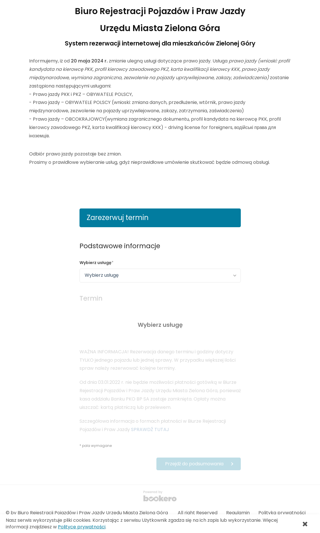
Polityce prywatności (81, 526)
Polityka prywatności (282, 512)
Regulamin (238, 512)
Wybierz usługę (95, 262)
